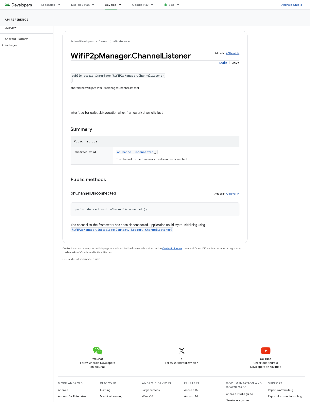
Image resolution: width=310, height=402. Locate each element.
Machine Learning (111, 396)
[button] (26, 45)
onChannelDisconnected (135, 152)
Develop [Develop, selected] (111, 5)
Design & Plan (80, 5)
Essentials (48, 5)
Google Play (140, 5)
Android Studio (291, 5)
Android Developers (82, 41)
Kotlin (223, 63)
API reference (17, 19)
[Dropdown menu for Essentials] (61, 4)
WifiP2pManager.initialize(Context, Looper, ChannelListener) (122, 230)
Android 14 (191, 396)
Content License (172, 248)
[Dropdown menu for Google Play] (153, 4)
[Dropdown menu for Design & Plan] (95, 4)
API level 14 (232, 53)
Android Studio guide (239, 394)
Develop (103, 41)
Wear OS (147, 396)
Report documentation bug (285, 396)
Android (63, 390)
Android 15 (191, 390)
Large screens (151, 390)
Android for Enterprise (72, 396)
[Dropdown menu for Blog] (180, 4)
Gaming (105, 390)
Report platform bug (280, 390)
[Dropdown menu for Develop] (122, 4)
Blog (171, 5)
